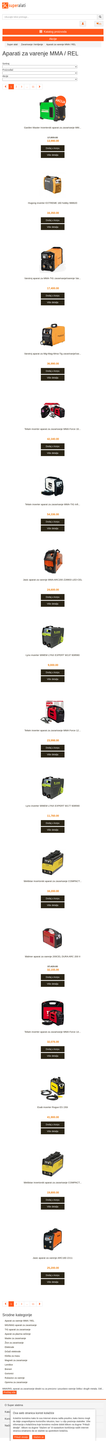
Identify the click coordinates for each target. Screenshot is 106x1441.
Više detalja (52, 155)
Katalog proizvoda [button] (53, 31)
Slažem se (38, 1437)
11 (33, 86)
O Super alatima (14, 1405)
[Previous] (5, 86)
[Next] (39, 86)
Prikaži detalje (21, 1437)
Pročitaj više (9, 1392)
